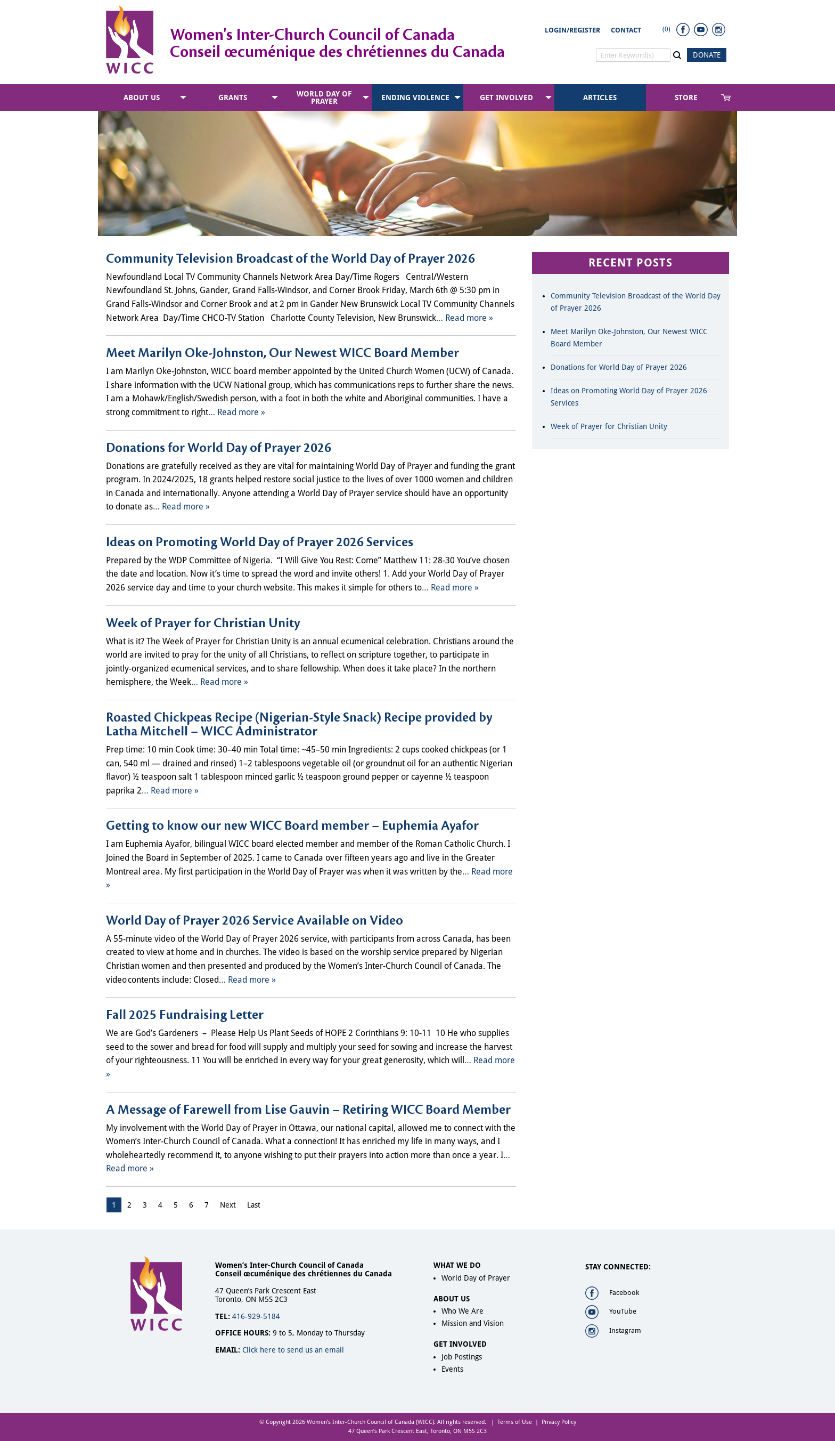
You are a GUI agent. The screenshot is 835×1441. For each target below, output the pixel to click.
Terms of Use (514, 1422)
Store (686, 97)
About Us (142, 97)
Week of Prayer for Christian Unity (203, 623)
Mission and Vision (472, 1323)
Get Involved (506, 97)
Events (452, 1369)
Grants (232, 97)
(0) (666, 29)
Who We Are (462, 1311)
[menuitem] (143, 97)
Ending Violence (415, 97)
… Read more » (464, 318)
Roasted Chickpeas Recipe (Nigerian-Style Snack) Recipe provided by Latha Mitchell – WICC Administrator (299, 725)
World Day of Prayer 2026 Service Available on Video (254, 921)
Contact (626, 30)
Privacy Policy (559, 1422)
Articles (600, 97)
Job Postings (461, 1357)
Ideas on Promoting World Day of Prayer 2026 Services (259, 542)
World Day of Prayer (324, 98)
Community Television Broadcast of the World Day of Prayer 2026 (290, 259)
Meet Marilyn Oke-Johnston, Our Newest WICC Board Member (282, 353)
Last (253, 1205)
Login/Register (572, 30)
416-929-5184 (256, 1316)
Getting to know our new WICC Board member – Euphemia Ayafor (292, 826)
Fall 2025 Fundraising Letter (185, 1015)
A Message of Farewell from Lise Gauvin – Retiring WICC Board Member (308, 1110)
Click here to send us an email (293, 1350)
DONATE (707, 55)
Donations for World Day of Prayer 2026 (218, 448)
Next (228, 1205)
